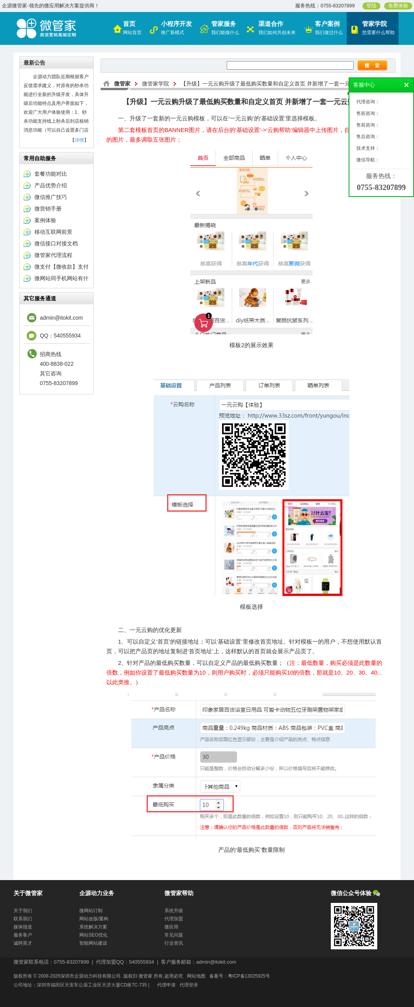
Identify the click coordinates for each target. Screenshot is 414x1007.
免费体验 (398, 6)
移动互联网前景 (53, 232)
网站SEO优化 (93, 935)
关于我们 (23, 910)
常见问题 (173, 935)
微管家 (122, 83)
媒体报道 (23, 927)
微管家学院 (155, 83)
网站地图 (196, 976)
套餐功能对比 (50, 174)
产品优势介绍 (50, 185)
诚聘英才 (23, 943)
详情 (79, 140)
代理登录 (189, 985)
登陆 (371, 6)
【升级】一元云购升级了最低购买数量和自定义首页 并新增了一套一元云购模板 (276, 83)
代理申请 (166, 985)
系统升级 (173, 910)
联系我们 (23, 918)
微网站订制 (91, 910)
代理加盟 (173, 918)
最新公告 (34, 63)
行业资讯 (173, 943)
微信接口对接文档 (56, 243)
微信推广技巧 (50, 197)
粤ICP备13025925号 (249, 976)
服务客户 (23, 935)
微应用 (171, 927)
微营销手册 (48, 209)
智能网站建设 (93, 943)
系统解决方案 (93, 927)
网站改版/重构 (93, 918)
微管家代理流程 (53, 255)
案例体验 (45, 220)
